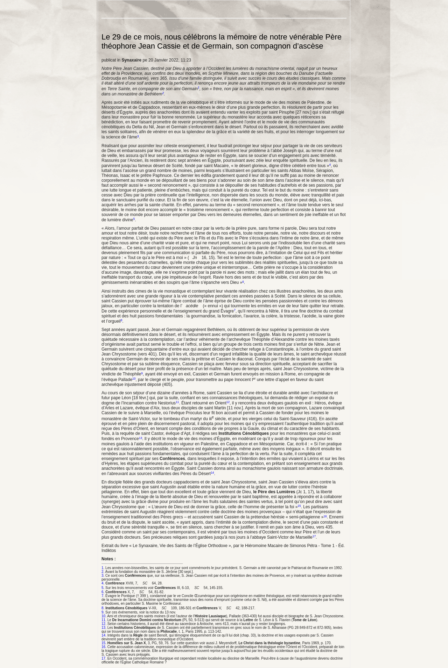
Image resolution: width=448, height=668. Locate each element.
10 (133, 378)
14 (212, 472)
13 (140, 437)
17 (314, 536)
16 (325, 516)
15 (299, 506)
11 (177, 402)
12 (228, 402)
